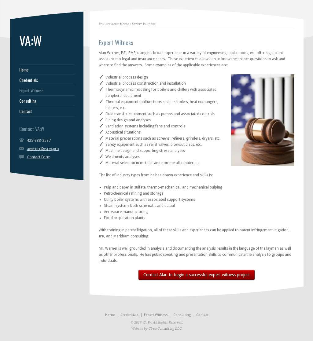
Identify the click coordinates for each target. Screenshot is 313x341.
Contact (25, 111)
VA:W (30, 40)
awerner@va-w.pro (43, 149)
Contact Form (38, 157)
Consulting (27, 101)
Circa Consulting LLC (165, 329)
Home (23, 70)
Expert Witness (31, 90)
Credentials (28, 80)
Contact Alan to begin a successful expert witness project (196, 274)
